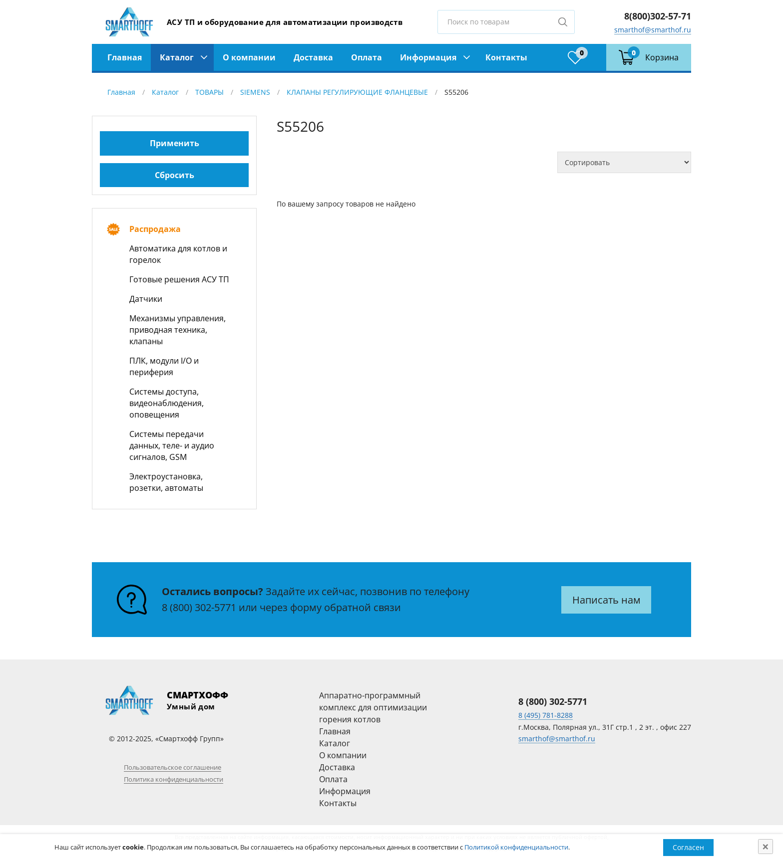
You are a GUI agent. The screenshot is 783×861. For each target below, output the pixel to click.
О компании (249, 57)
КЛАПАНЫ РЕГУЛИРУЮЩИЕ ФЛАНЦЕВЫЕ (357, 92)
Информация (428, 57)
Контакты (506, 57)
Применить (174, 143)
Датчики (145, 298)
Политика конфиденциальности (173, 779)
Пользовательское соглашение (172, 767)
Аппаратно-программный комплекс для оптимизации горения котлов (373, 707)
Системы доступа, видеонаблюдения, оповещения (166, 403)
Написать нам (606, 600)
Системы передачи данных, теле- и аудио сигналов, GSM (171, 445)
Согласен (688, 847)
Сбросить (174, 175)
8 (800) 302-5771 (199, 607)
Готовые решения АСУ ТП (179, 279)
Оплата (366, 57)
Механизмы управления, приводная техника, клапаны (177, 330)
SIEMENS (255, 92)
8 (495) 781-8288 (545, 715)
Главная (124, 57)
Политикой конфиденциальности (516, 847)
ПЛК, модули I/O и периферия (164, 366)
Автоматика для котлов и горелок (178, 254)
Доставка (313, 57)
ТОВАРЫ (209, 92)
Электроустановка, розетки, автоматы (166, 482)
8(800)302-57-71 (657, 16)
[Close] (765, 846)
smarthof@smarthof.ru (652, 29)
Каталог (177, 57)
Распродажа (155, 228)
